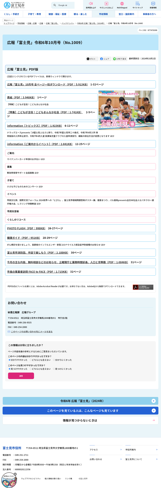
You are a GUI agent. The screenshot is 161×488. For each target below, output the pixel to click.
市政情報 (103, 14)
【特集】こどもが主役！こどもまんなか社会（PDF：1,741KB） (45, 112)
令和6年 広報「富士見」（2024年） (91, 23)
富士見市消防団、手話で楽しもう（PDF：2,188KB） (37, 252)
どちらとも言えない (41, 359)
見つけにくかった (63, 368)
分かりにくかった (63, 359)
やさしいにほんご (106, 7)
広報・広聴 (32, 23)
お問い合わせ (96, 459)
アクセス (94, 449)
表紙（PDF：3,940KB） (21, 97)
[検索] (62, 5)
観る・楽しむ (80, 14)
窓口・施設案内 (126, 14)
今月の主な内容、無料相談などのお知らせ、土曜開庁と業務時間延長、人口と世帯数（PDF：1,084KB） (67, 262)
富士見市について (133, 459)
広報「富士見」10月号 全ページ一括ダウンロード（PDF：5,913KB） (47, 84)
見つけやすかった (19, 368)
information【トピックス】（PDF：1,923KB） (34, 126)
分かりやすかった (19, 359)
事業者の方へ (149, 14)
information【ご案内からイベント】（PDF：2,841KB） (40, 144)
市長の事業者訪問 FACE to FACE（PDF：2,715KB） (37, 271)
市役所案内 (130, 449)
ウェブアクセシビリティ (31, 478)
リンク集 (68, 478)
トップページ (9, 23)
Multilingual (122, 7)
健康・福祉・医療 (57, 14)
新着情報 (153, 7)
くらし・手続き (11, 14)
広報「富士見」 (52, 23)
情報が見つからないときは (80, 420)
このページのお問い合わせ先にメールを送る (32, 331)
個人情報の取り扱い (53, 478)
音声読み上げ (91, 7)
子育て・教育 (34, 14)
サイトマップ (138, 7)
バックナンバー (68, 23)
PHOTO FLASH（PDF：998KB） (26, 228)
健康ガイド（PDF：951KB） (23, 238)
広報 (41, 23)
